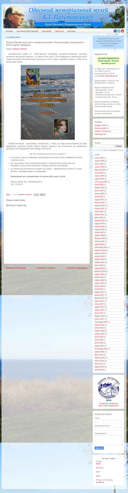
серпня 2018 (99, 274)
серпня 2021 (99, 208)
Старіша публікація (76, 268)
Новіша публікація (16, 268)
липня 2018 (99, 277)
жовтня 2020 (99, 226)
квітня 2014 (99, 355)
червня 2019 (99, 259)
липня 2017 (99, 304)
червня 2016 (99, 331)
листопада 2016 (101, 322)
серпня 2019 (99, 253)
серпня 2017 (99, 301)
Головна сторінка (46, 268)
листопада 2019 (101, 247)
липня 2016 (99, 328)
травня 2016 (99, 334)
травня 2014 (99, 352)
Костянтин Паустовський (27, 31)
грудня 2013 (99, 367)
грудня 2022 (99, 179)
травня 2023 (99, 176)
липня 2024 (99, 164)
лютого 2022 (99, 194)
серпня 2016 (99, 325)
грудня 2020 (99, 223)
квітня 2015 (99, 343)
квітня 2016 (99, 337)
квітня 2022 (99, 191)
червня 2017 (99, 307)
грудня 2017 (99, 292)
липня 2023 (99, 173)
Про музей (46, 31)
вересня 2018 (100, 271)
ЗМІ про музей (100, 128)
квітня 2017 (99, 313)
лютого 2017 (99, 319)
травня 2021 (99, 214)
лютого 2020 (99, 241)
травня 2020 (99, 235)
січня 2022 (99, 197)
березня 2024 (100, 170)
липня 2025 (99, 158)
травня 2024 (99, 167)
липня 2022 (99, 185)
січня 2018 (99, 289)
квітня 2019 (99, 265)
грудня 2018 (99, 268)
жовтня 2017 (99, 295)
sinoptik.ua (100, 482)
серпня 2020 (99, 229)
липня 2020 (99, 232)
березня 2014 (100, 358)
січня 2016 (99, 340)
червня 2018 (99, 280)
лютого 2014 (99, 361)
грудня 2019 (99, 244)
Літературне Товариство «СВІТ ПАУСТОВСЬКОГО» (108, 403)
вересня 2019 (100, 250)
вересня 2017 (100, 298)
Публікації (98, 134)
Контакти (71, 31)
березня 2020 (100, 238)
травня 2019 (99, 262)
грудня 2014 (99, 346)
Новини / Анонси (20, 49)
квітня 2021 (99, 217)
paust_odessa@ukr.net (108, 76)
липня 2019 (99, 256)
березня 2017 (100, 316)
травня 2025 (99, 161)
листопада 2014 (101, 349)
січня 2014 (99, 364)
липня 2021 (99, 211)
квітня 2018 (99, 286)
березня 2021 (100, 220)
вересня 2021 (100, 205)
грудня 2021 (99, 200)
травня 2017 (99, 310)
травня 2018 (99, 283)
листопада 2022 (101, 182)
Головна (9, 31)
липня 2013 (99, 370)
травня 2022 (99, 188)
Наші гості (59, 31)
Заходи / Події (100, 125)
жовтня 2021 (99, 203)
